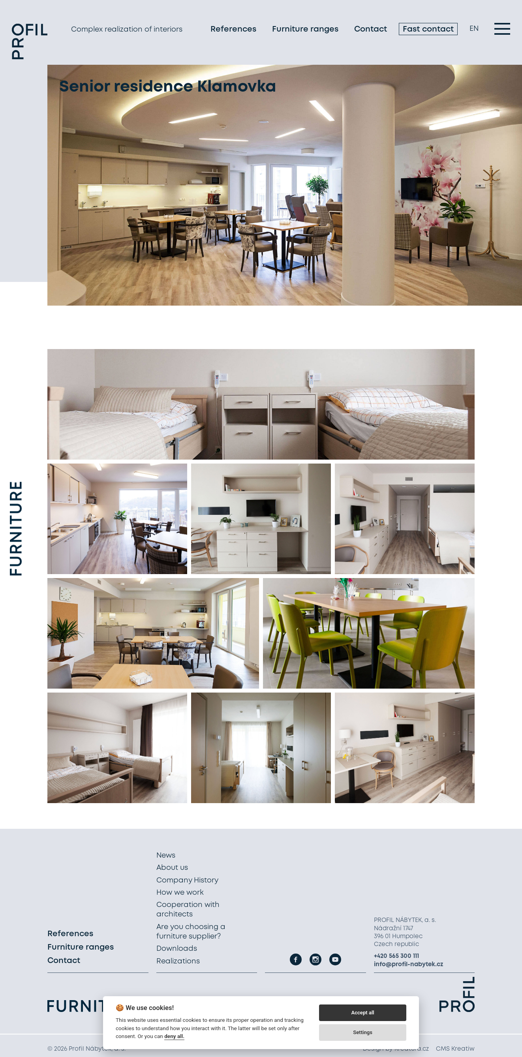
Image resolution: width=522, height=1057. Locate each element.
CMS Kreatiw (455, 1049)
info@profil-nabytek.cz (408, 964)
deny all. (174, 1036)
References (233, 29)
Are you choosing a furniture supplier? (190, 932)
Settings (362, 1032)
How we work (180, 893)
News (165, 855)
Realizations (178, 961)
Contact (370, 29)
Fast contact (428, 29)
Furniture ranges (305, 29)
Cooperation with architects (188, 910)
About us (172, 868)
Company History (187, 880)
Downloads (176, 949)
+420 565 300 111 (396, 956)
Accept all (362, 1013)
